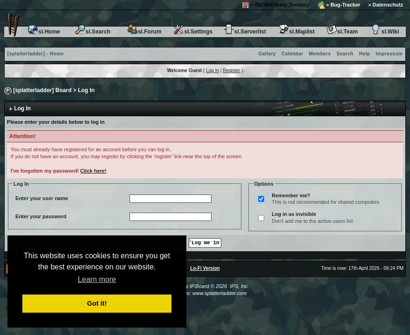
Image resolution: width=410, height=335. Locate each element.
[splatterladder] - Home (35, 53)
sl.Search (92, 31)
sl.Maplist (296, 31)
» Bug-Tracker (338, 5)
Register (231, 70)
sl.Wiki (384, 31)
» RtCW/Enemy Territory (275, 5)
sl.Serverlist (244, 31)
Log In (212, 70)
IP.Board (199, 286)
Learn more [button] (97, 279)
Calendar (292, 53)
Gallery (267, 53)
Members (320, 53)
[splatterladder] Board (42, 90)
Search (344, 53)
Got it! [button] (97, 303)
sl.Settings (192, 31)
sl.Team (342, 31)
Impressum (389, 53)
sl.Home (43, 31)
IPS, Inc (239, 286)
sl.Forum (144, 31)
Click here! (93, 171)
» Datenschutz (385, 4)
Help (364, 53)
